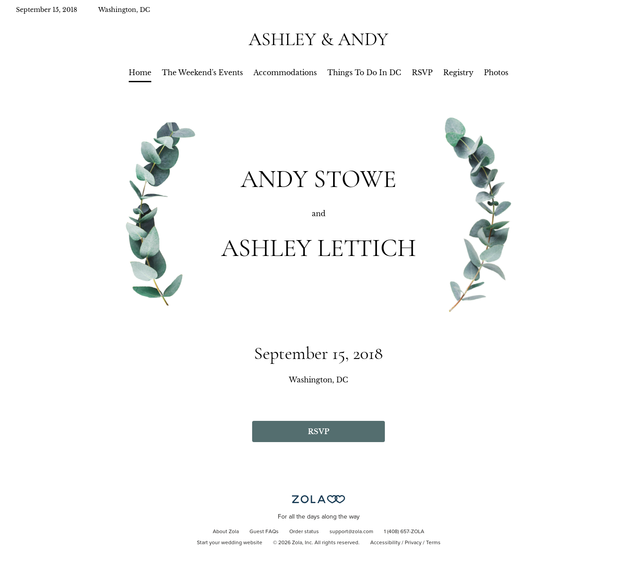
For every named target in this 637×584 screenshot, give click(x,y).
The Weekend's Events (202, 72)
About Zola (226, 531)
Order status (304, 531)
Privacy (413, 543)
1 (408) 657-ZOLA (404, 531)
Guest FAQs (264, 531)
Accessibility (385, 543)
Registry (458, 72)
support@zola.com (351, 531)
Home (140, 72)
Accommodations (285, 72)
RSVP (422, 72)
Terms (433, 543)
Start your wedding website (229, 543)
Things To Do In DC (364, 72)
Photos (496, 72)
